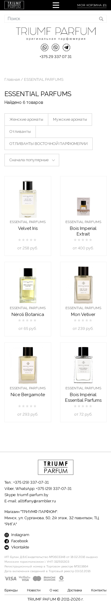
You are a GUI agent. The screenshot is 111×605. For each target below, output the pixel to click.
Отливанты (20, 131)
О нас (54, 590)
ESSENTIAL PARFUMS (28, 222)
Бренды (11, 590)
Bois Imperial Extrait (83, 231)
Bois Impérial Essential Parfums (83, 397)
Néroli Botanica (28, 314)
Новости (34, 590)
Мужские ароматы (70, 119)
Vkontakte (16, 547)
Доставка (74, 590)
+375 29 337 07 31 (55, 56)
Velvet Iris (28, 228)
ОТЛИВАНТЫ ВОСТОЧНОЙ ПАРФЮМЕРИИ (48, 143)
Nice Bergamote (28, 394)
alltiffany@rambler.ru (37, 501)
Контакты (99, 590)
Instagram (16, 535)
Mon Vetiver (83, 314)
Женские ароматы (26, 119)
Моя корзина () (92, 5)
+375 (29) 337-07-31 (31, 482)
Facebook (16, 541)
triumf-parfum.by (32, 495)
